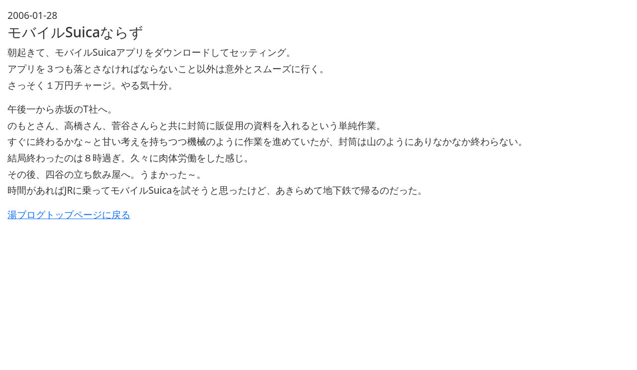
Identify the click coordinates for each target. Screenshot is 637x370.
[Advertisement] (306, 293)
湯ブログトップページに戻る (68, 214)
